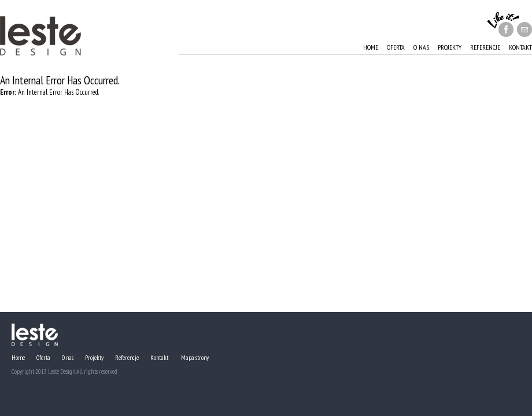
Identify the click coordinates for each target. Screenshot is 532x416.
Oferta (396, 47)
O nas (421, 47)
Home (370, 47)
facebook (505, 29)
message (524, 29)
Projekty (449, 47)
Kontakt (520, 47)
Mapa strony (195, 358)
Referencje (485, 47)
